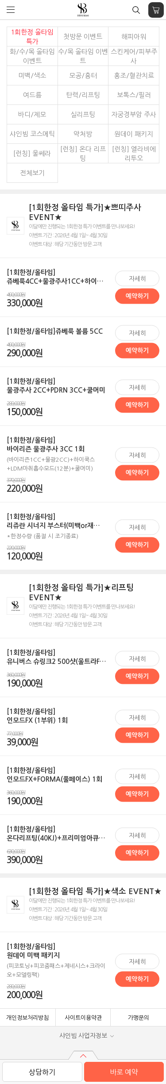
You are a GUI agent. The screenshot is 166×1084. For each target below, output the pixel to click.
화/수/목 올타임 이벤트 (32, 56)
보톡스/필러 (134, 95)
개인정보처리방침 (27, 1018)
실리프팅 (82, 114)
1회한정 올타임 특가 (32, 37)
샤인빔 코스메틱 (32, 134)
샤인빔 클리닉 (83, 10)
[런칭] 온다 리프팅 (83, 154)
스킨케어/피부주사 (134, 56)
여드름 (32, 95)
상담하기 (42, 1072)
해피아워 (133, 36)
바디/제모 (32, 114)
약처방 (82, 134)
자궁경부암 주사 (133, 114)
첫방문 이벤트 (82, 36)
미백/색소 (32, 75)
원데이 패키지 (133, 134)
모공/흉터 (83, 75)
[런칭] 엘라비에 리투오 (134, 154)
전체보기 (32, 173)
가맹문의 (138, 1018)
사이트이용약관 (83, 1018)
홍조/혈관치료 (134, 75)
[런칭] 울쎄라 (32, 153)
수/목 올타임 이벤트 (83, 56)
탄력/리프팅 (83, 95)
